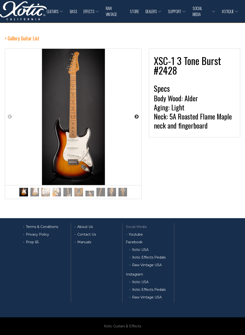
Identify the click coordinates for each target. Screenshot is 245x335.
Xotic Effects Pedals (149, 257)
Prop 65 (32, 242)
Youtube (136, 234)
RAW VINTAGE (111, 11)
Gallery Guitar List (23, 38)
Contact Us (86, 234)
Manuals (84, 242)
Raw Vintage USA (147, 265)
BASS (73, 11)
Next (136, 116)
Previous (9, 116)
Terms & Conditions (42, 227)
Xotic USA (140, 250)
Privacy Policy (37, 234)
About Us (85, 227)
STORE (134, 11)
